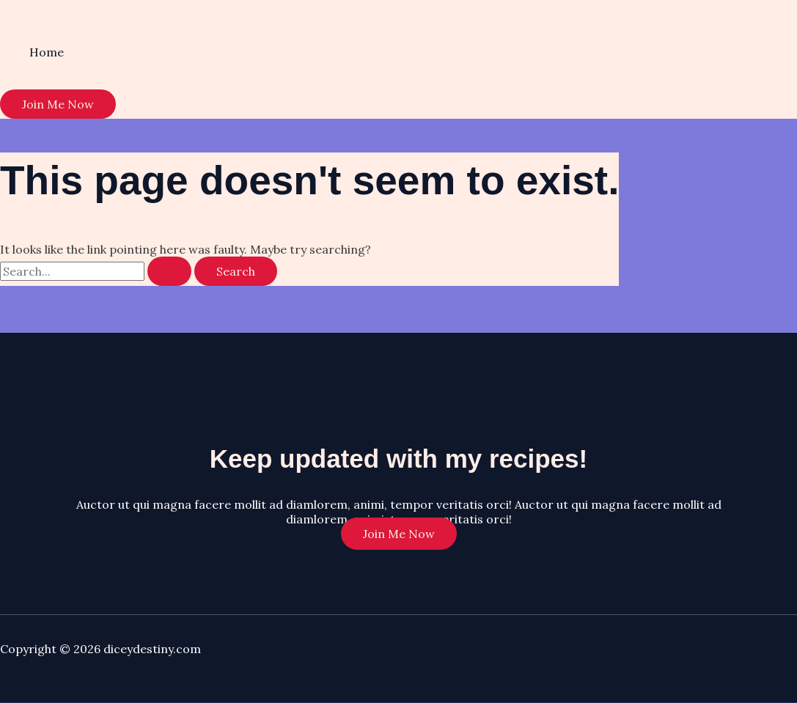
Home (46, 52)
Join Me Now (399, 533)
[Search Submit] (169, 271)
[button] (58, 104)
